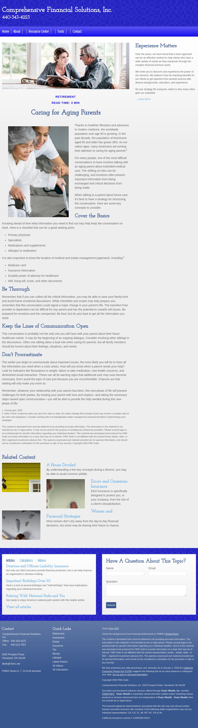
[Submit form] (111, 605)
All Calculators (60, 669)
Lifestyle (57, 657)
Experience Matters (156, 46)
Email (152, 568)
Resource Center (39, 31)
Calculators (26, 560)
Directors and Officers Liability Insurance (37, 566)
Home (5, 31)
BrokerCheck (172, 634)
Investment (58, 637)
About (16, 31)
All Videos (58, 665)
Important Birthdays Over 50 (28, 581)
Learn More (144, 99)
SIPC (112, 694)
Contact (77, 31)
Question (111, 581)
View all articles (18, 607)
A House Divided (61, 465)
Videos (42, 560)
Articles (10, 560)
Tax (54, 649)
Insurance (58, 645)
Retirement (58, 633)
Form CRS (113, 628)
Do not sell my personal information (130, 674)
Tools (60, 31)
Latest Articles (60, 661)
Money (56, 653)
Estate (56, 641)
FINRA (105, 694)
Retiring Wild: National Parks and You (35, 596)
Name (110, 568)
